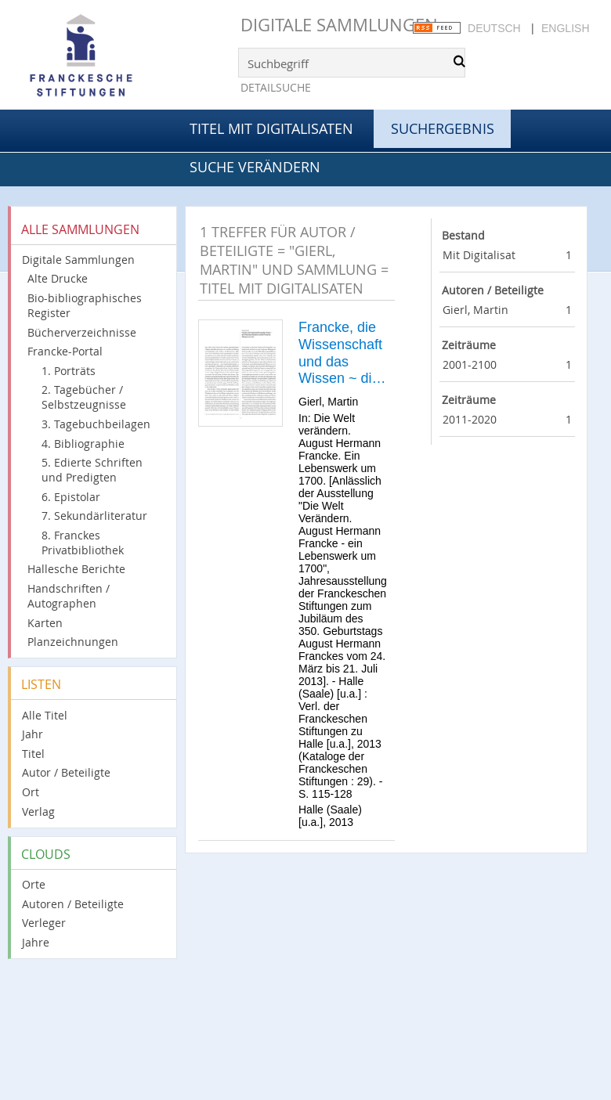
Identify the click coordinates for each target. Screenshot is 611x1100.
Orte (33, 884)
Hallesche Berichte (76, 568)
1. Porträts (69, 370)
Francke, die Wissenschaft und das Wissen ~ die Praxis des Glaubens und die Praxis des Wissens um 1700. (342, 353)
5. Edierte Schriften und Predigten (92, 470)
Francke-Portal (65, 351)
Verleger (44, 922)
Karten (45, 622)
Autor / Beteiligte (66, 772)
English (565, 28)
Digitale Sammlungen (339, 24)
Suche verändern (255, 166)
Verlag (38, 811)
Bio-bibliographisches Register (84, 305)
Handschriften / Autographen (68, 596)
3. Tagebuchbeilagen (96, 424)
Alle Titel (44, 715)
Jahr (32, 734)
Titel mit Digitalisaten (271, 128)
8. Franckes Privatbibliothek (83, 542)
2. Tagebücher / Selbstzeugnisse (84, 397)
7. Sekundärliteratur (94, 515)
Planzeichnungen (72, 641)
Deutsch (494, 28)
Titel (33, 753)
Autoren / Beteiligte (73, 903)
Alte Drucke (57, 278)
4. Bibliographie (83, 443)
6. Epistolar (71, 496)
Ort (30, 791)
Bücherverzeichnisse (81, 332)
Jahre (35, 942)
